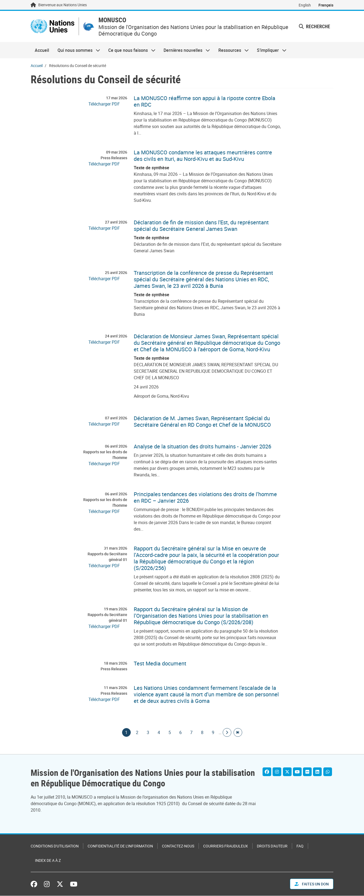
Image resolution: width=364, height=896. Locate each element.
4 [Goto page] (159, 733)
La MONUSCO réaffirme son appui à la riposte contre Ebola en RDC (204, 101)
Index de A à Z (48, 860)
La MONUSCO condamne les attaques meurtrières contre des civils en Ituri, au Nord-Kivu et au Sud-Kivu (203, 155)
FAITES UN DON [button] (312, 884)
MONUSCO (113, 20)
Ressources (231, 50)
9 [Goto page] (213, 733)
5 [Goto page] (169, 733)
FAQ (300, 846)
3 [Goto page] (148, 733)
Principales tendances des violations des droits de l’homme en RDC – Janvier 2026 (205, 497)
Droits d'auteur (272, 846)
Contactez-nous (178, 846)
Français (325, 5)
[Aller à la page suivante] (227, 732)
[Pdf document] (107, 104)
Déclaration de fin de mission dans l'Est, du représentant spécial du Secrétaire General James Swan (201, 225)
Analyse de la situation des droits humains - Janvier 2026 (202, 447)
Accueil (42, 50)
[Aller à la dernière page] (238, 732)
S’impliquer (269, 50)
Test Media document (160, 664)
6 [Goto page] (180, 733)
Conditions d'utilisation (55, 846)
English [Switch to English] (305, 5)
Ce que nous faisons (129, 50)
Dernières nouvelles (184, 50)
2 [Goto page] (137, 733)
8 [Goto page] (202, 733)
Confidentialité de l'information (120, 846)
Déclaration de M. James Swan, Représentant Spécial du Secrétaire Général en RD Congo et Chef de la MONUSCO (202, 421)
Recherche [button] (314, 26)
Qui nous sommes (76, 50)
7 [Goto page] (191, 733)
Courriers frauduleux (225, 846)
